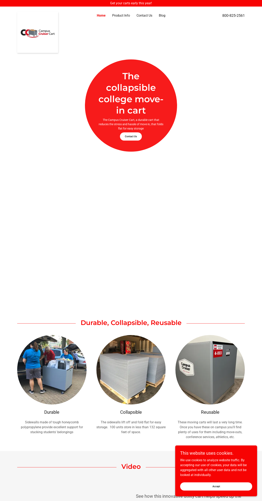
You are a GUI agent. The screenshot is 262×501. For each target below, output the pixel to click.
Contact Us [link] (144, 15)
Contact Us (131, 136)
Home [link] (101, 15)
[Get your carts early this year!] (131, 3)
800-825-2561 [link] (233, 15)
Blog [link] (162, 15)
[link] (45, 13)
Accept (216, 486)
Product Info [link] (121, 15)
